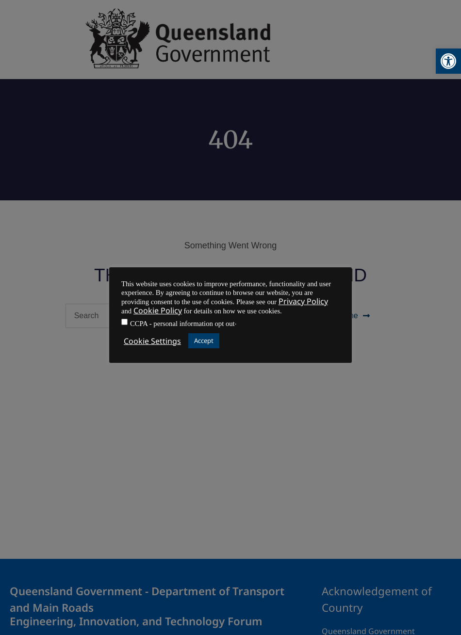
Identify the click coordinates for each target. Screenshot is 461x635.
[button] (448, 61)
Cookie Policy (157, 310)
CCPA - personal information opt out (182, 323)
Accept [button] (204, 340)
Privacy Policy (303, 301)
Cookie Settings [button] (152, 341)
